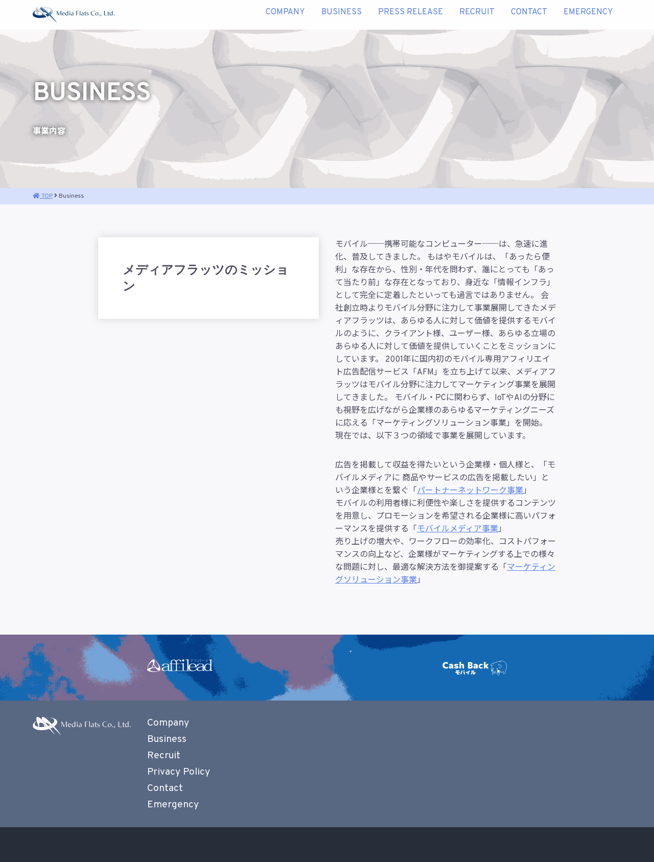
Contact (529, 14)
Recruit (477, 14)
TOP (43, 196)
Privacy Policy (178, 772)
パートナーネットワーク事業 (470, 491)
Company (285, 14)
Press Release (410, 14)
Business (341, 14)
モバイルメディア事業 (457, 529)
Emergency (588, 14)
